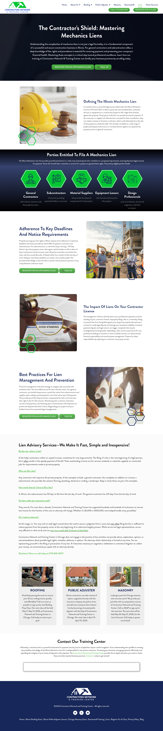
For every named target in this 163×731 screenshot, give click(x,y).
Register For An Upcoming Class (73, 67)
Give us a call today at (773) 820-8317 (46, 553)
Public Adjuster (102, 4)
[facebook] (75, 713)
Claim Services (152, 4)
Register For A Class (145, 9)
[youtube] (88, 713)
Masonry (117, 4)
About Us (75, 4)
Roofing (88, 4)
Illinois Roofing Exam (34, 719)
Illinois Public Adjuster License (55, 719)
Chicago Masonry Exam (77, 719)
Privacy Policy (133, 719)
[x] (81, 713)
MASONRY (125, 590)
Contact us (90, 656)
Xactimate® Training (96, 719)
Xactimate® (129, 4)
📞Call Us (103, 67)
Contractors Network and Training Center (88, 653)
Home (64, 4)
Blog (142, 719)
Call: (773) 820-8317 (119, 9)
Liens (140, 4)
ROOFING (37, 590)
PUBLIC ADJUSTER (81, 590)
